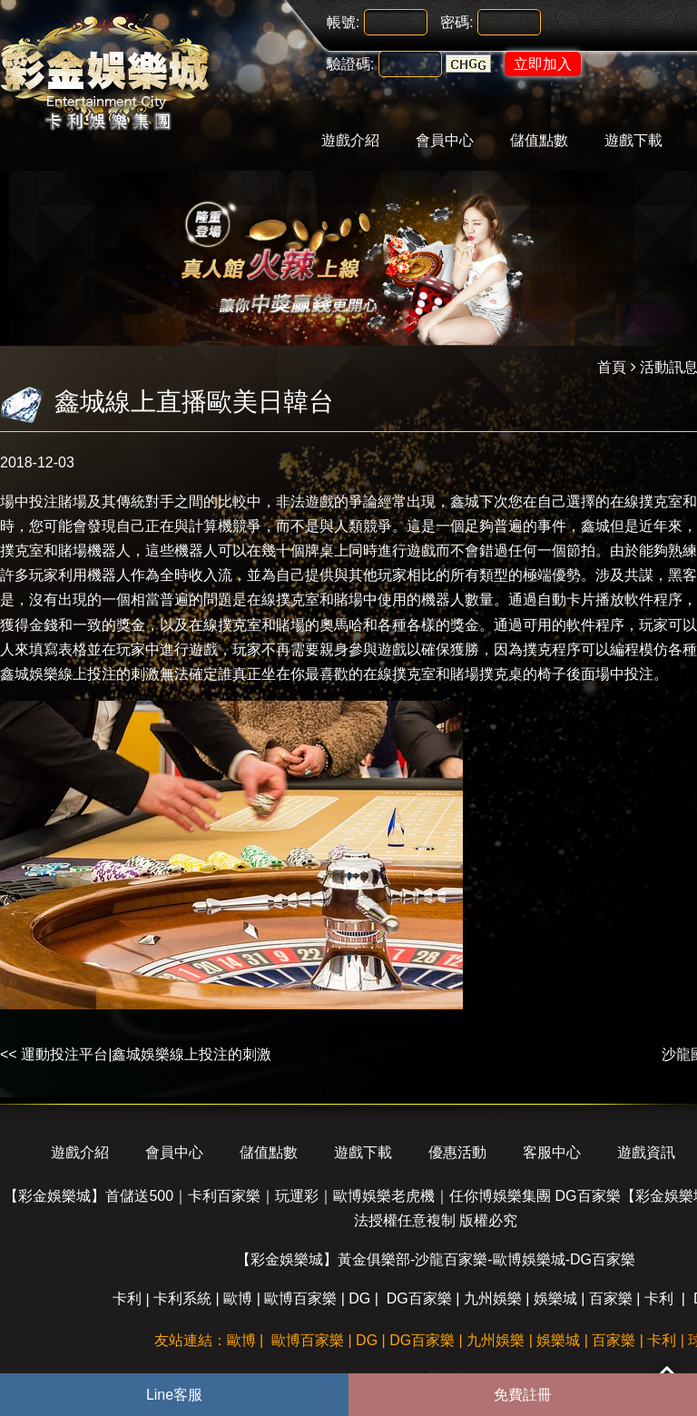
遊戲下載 (633, 140)
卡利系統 (182, 1298)
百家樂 (611, 1298)
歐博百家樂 (300, 1298)
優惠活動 (457, 1152)
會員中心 (445, 140)
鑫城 (464, 501)
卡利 (127, 1298)
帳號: (343, 22)
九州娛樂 (493, 1298)
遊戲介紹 (350, 140)
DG (359, 1298)
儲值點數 (539, 140)
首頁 (611, 367)
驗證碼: (350, 64)
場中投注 (29, 501)
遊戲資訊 (646, 1152)
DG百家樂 (419, 1298)
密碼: (456, 22)
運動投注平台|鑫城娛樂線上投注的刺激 (146, 1054)
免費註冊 (523, 1394)
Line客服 (174, 1394)
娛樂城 (555, 1298)
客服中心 (552, 1152)
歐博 (237, 1298)
